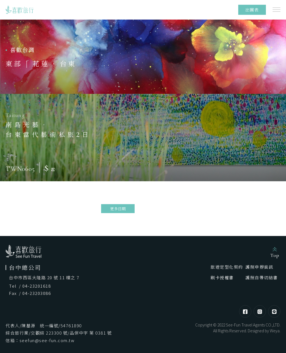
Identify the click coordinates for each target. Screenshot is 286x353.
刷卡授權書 (222, 277)
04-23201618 (36, 286)
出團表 (252, 10)
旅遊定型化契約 (227, 267)
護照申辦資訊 (259, 267)
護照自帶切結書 (262, 277)
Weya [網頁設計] (275, 330)
